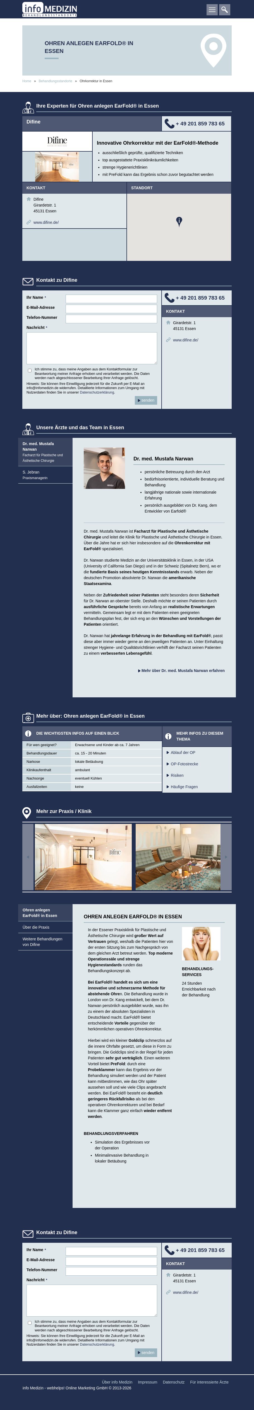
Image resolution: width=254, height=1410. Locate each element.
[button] (179, 222)
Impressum (147, 1382)
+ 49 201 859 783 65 (200, 124)
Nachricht (37, 327)
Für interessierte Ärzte (209, 1382)
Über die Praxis (36, 927)
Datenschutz (173, 1382)
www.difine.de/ (46, 222)
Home (26, 81)
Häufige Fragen (184, 787)
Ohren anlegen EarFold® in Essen (40, 913)
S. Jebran (35, 475)
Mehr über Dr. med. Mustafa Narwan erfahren (181, 670)
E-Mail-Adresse (41, 307)
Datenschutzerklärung (97, 392)
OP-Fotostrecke (184, 764)
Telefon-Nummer (42, 317)
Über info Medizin (117, 1382)
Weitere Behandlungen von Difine (42, 942)
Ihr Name (36, 297)
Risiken (177, 775)
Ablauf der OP (183, 752)
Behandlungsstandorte (56, 81)
